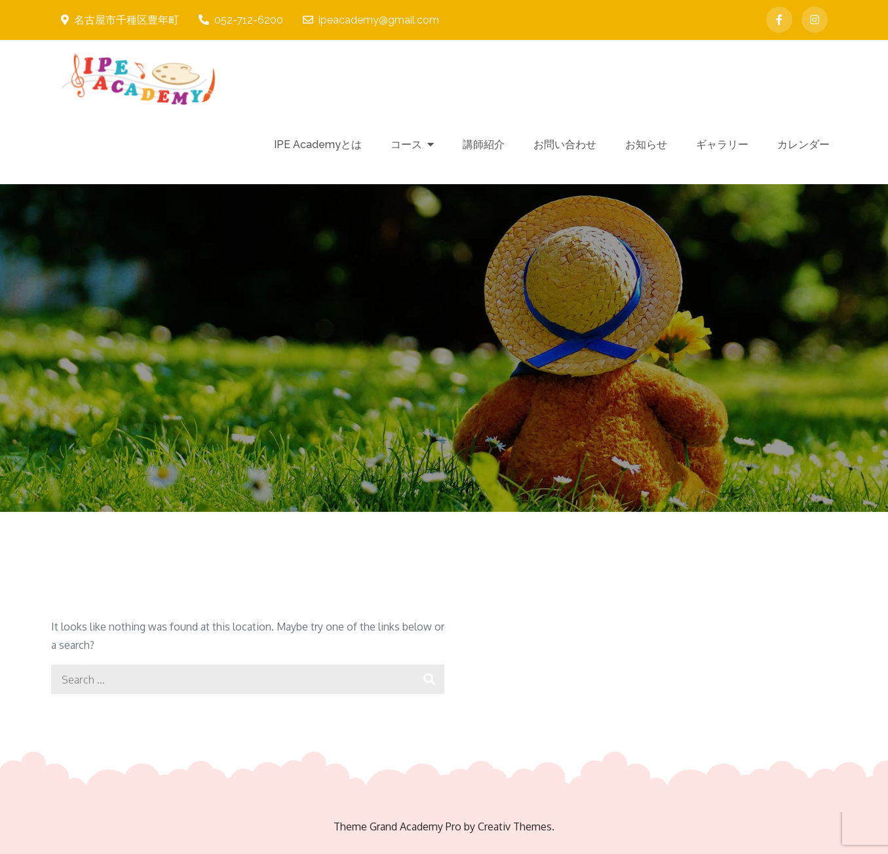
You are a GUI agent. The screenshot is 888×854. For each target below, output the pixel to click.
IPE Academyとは (318, 144)
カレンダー (803, 144)
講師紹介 (484, 144)
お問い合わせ (564, 144)
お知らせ (646, 144)
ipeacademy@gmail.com (371, 20)
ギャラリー (722, 144)
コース (406, 144)
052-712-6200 (241, 20)
